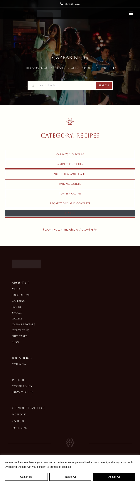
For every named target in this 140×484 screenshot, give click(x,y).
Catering (18, 300)
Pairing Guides (70, 183)
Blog (15, 342)
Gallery (17, 318)
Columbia (19, 364)
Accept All (114, 476)
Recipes (70, 213)
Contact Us (20, 330)
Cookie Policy (22, 386)
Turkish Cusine (70, 193)
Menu (16, 288)
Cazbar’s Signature (70, 154)
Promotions (21, 294)
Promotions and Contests (70, 203)
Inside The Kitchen (70, 164)
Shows (17, 312)
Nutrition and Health (70, 173)
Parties (17, 306)
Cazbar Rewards (24, 324)
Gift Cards (20, 336)
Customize (26, 476)
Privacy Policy (22, 392)
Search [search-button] (104, 85)
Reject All (70, 476)
